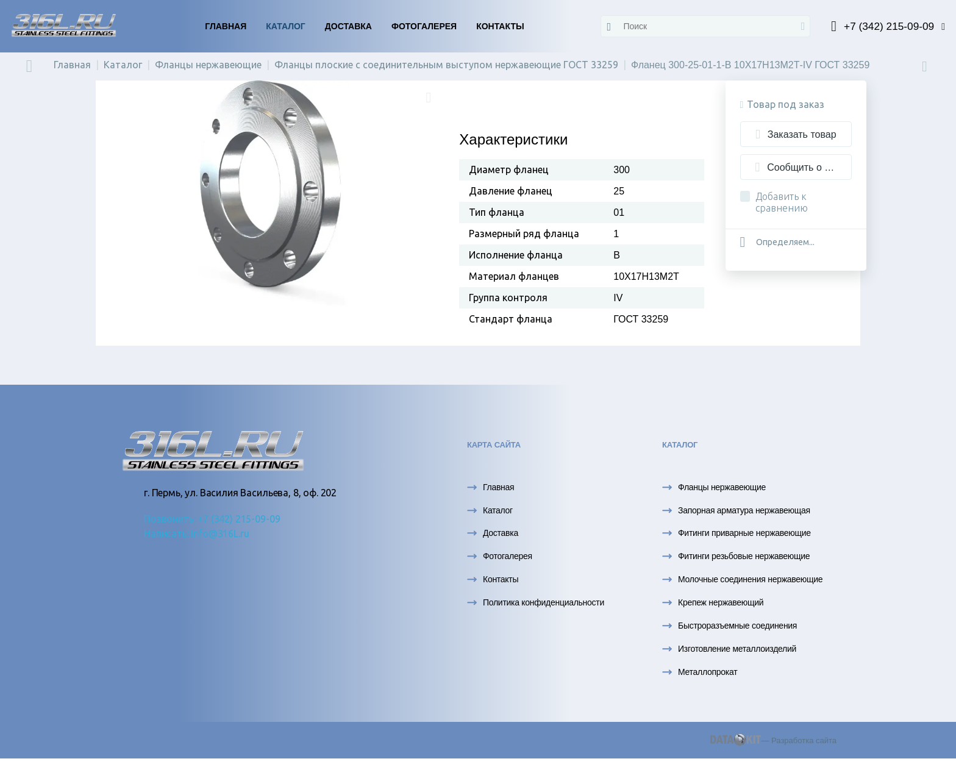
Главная (225, 26)
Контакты (500, 26)
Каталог (285, 26)
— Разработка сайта (773, 742)
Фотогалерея (424, 26)
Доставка (348, 26)
